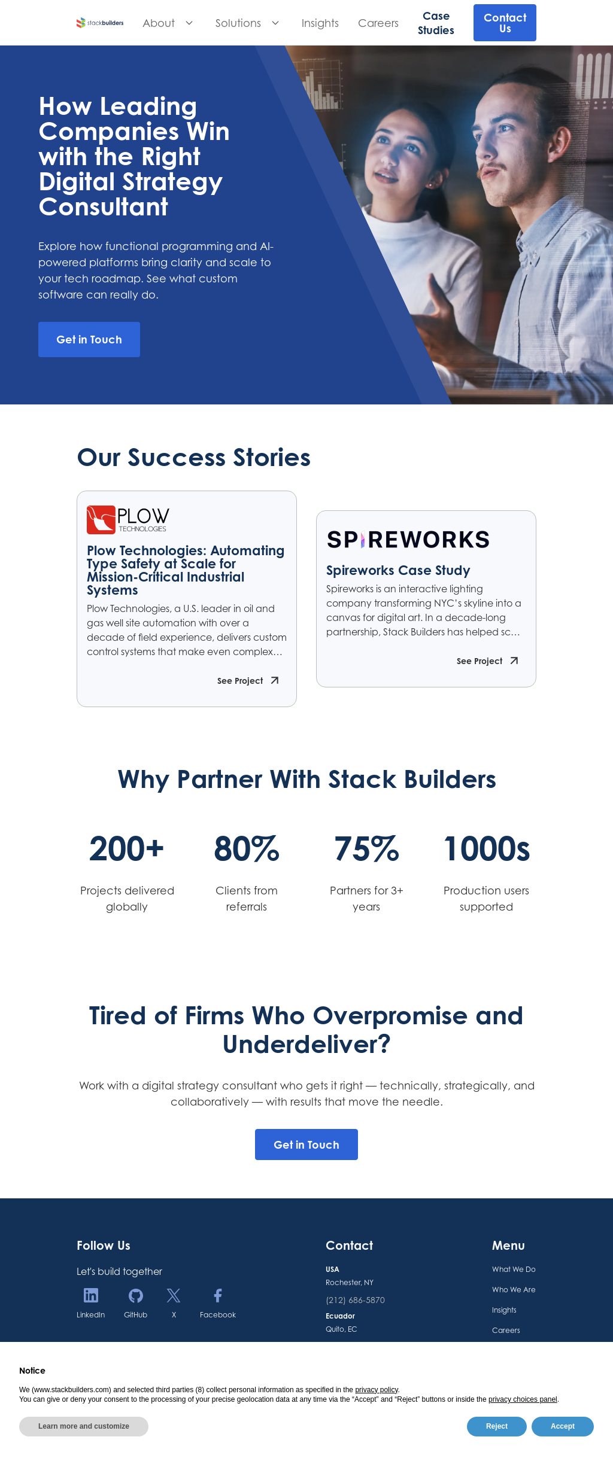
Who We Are (514, 1289)
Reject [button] (497, 1426)
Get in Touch (306, 1144)
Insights (320, 22)
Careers (378, 22)
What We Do (514, 1269)
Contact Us (505, 23)
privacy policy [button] (376, 1390)
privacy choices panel (522, 1399)
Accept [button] (563, 1426)
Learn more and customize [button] (83, 1426)
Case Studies (436, 22)
